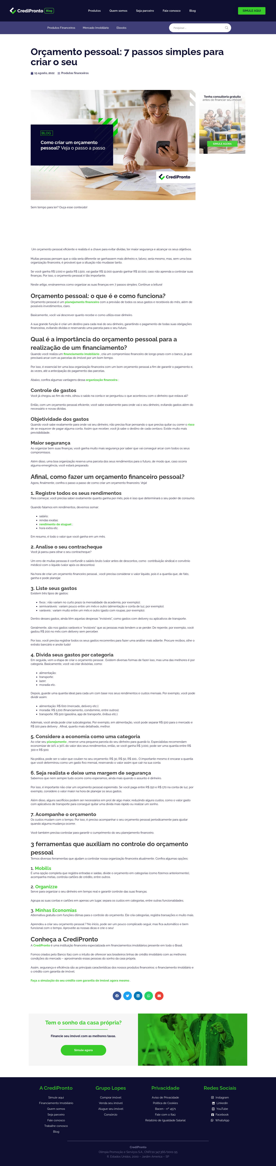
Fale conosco (172, 10)
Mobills (43, 868)
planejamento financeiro (82, 302)
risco (191, 424)
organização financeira (102, 380)
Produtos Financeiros (61, 28)
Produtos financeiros (75, 73)
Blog (192, 10)
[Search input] (198, 27)
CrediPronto (42, 945)
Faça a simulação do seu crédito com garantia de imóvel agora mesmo (80, 980)
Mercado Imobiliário (96, 28)
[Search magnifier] (226, 27)
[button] (117, 995)
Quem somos (118, 10)
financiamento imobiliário (82, 354)
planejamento (57, 742)
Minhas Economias (56, 910)
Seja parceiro (145, 10)
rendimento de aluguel (55, 524)
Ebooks (121, 28)
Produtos (94, 10)
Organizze (46, 886)
